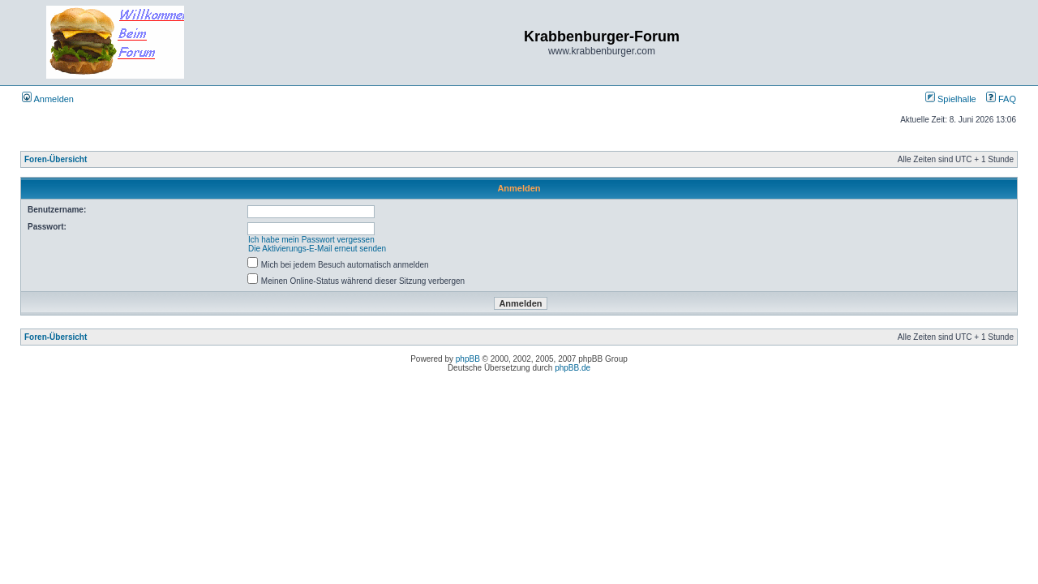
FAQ (1001, 99)
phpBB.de (572, 367)
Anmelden (48, 99)
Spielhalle (950, 99)
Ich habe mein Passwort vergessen (311, 239)
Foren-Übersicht (55, 159)
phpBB (468, 358)
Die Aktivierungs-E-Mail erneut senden (317, 248)
